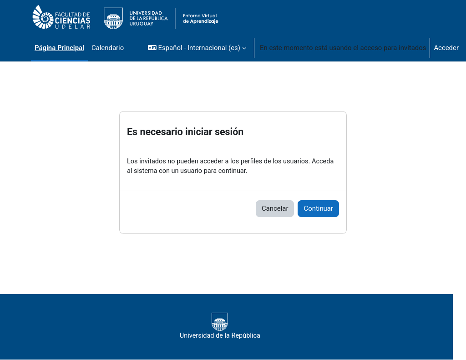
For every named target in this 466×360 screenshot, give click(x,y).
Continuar (318, 209)
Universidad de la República (233, 326)
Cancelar (275, 209)
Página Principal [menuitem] (59, 48)
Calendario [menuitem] (107, 48)
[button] (197, 47)
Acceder (446, 48)
